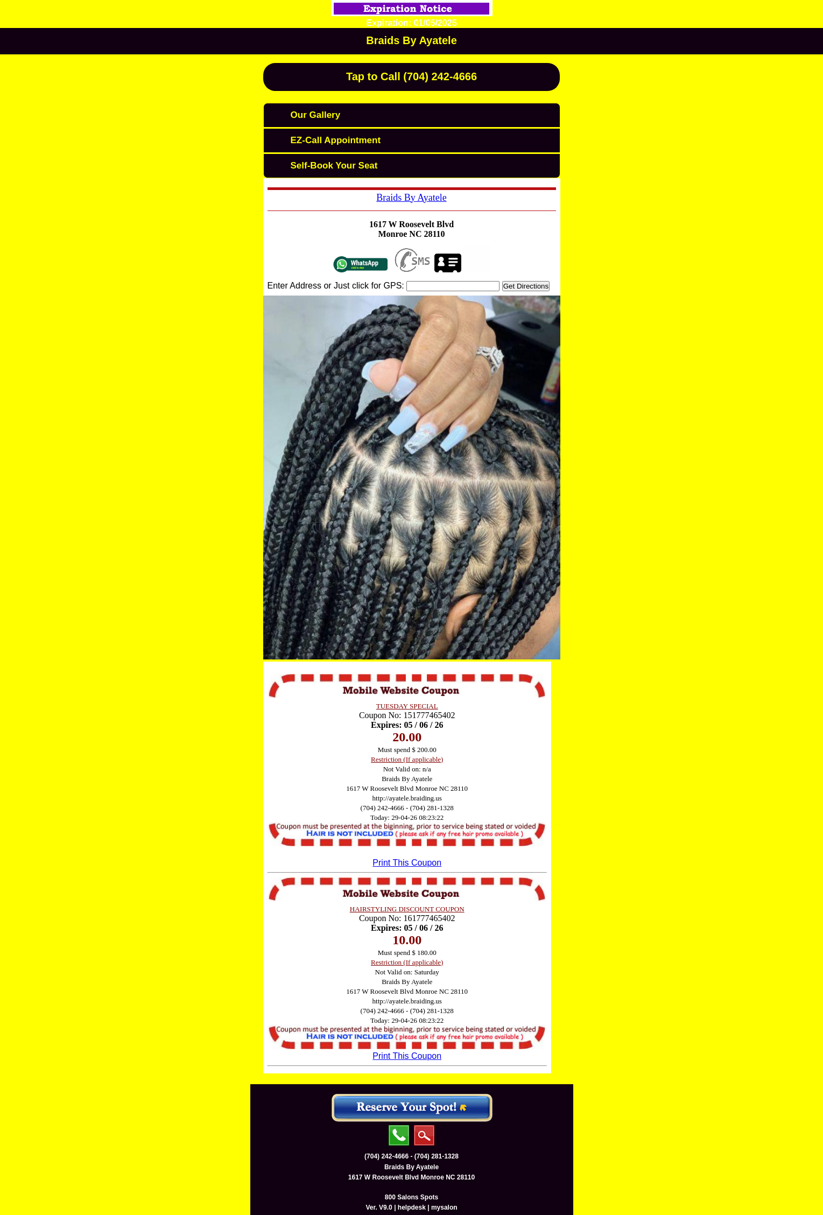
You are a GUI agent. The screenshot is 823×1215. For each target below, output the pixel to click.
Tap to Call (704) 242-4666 (411, 76)
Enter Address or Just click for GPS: (336, 285)
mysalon (444, 1207)
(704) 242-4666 (386, 1156)
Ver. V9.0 (378, 1207)
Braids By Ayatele (411, 40)
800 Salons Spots (411, 1197)
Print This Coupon (406, 862)
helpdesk (412, 1207)
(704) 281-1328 (436, 1156)
